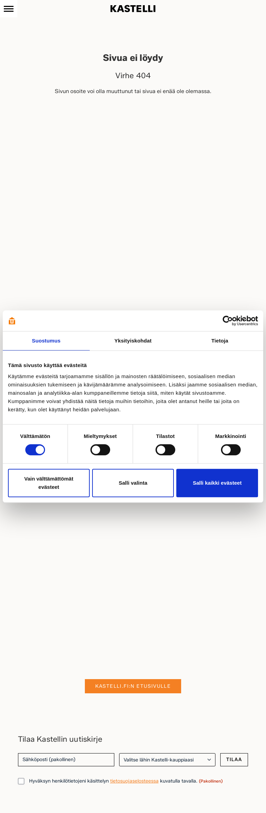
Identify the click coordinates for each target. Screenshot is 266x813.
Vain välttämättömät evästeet (48, 483)
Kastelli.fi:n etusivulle (133, 686)
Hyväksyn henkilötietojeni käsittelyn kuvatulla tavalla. (126, 781)
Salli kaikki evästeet (217, 483)
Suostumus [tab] (46, 341)
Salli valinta (133, 483)
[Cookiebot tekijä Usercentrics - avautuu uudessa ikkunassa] (227, 321)
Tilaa (234, 759)
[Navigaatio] (8, 8)
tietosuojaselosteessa (134, 781)
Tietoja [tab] (219, 341)
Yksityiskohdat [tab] (132, 341)
